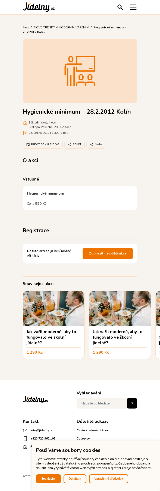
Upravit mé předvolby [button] (108, 478)
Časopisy (83, 439)
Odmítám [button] (75, 478)
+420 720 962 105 (39, 438)
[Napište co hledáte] (107, 403)
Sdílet (74, 145)
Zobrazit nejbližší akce (108, 253)
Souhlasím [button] (48, 478)
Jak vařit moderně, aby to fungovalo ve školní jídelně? (51, 337)
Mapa (96, 145)
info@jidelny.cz (37, 430)
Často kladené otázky (92, 430)
